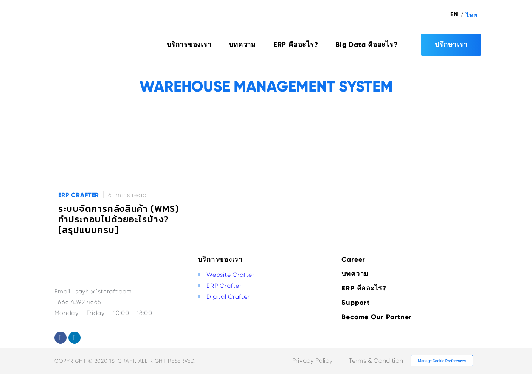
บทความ (242, 44)
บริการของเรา (189, 44)
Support (355, 302)
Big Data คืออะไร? (366, 44)
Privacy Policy (312, 360)
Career (353, 259)
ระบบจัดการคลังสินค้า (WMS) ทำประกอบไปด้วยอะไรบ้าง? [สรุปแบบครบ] (118, 219)
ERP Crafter (78, 195)
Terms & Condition (376, 360)
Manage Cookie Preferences (442, 361)
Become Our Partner (376, 317)
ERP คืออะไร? (295, 44)
